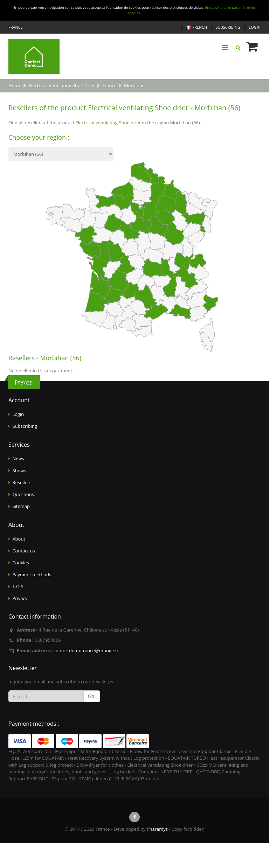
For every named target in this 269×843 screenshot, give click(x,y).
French (196, 27)
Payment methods (31, 574)
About (18, 539)
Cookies (20, 562)
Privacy (19, 598)
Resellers (21, 482)
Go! (92, 696)
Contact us (23, 551)
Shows (19, 470)
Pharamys (157, 829)
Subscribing (228, 27)
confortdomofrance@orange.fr (86, 650)
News (18, 458)
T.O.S (17, 586)
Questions (23, 494)
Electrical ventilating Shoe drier (108, 122)
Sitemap (21, 506)
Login (255, 27)
